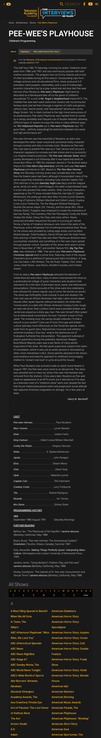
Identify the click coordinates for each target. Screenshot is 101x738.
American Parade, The (65, 707)
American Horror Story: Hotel (69, 670)
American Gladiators (64, 611)
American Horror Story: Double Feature (70, 651)
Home (11, 23)
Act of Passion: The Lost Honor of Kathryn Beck (30, 710)
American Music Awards (66, 702)
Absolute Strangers (22, 691)
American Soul (60, 729)
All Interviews (22, 23)
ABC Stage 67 (19, 659)
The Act (15, 718)
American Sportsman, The (67, 734)
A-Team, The (18, 621)
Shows (33, 23)
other (85, 595)
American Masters (63, 691)
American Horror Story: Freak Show (69, 662)
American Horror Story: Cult (68, 643)
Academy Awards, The (24, 697)
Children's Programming (22, 40)
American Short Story (64, 723)
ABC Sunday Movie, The (25, 664)
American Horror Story (65, 616)
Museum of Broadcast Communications (45, 60)
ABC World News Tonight (25, 670)
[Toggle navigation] (97, 4)
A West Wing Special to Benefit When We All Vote (29, 614)
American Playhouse (64, 713)
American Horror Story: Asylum (70, 632)
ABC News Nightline (22, 654)
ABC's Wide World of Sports (27, 675)
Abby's (15, 627)
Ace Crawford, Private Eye (26, 702)
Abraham (16, 686)
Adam (14, 734)
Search (72, 4)
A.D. (13, 729)
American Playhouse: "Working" (70, 718)
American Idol (60, 686)
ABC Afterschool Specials (26, 643)
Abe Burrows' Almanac (24, 680)
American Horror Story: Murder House (70, 678)
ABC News (17, 648)
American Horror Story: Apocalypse (65, 624)
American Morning (63, 697)
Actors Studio (19, 723)
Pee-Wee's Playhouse (47, 23)
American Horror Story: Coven (70, 637)
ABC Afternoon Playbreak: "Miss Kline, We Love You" (30, 635)
